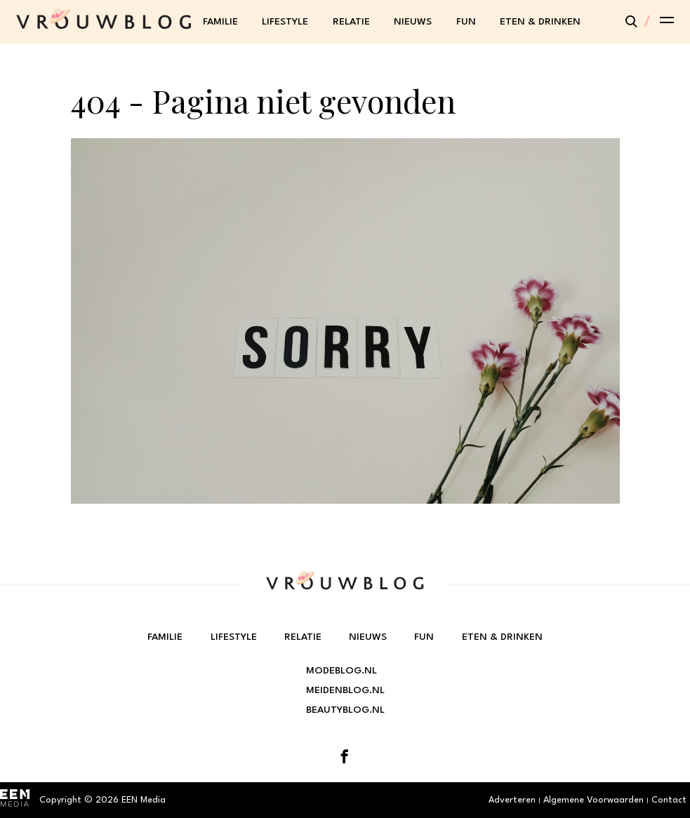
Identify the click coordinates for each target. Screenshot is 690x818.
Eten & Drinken (540, 22)
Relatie (351, 22)
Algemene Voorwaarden (593, 800)
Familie (220, 22)
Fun (466, 22)
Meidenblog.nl (345, 690)
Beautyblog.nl (345, 710)
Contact (668, 800)
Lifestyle (285, 22)
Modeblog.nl (341, 671)
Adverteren (512, 800)
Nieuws (413, 22)
